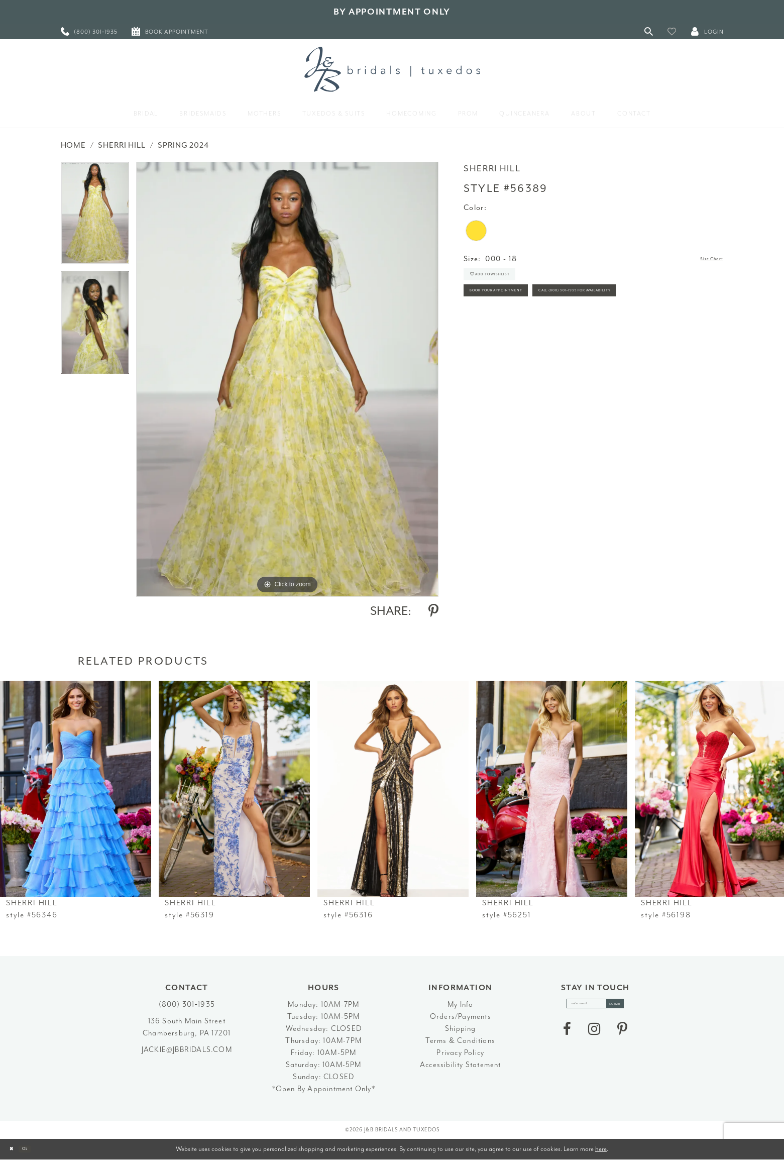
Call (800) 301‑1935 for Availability (540, 338)
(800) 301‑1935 (187, 1004)
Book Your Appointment (519, 310)
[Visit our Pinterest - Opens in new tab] (622, 1036)
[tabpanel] (95, 216)
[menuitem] (89, 31)
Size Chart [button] (703, 259)
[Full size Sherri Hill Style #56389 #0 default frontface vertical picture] (287, 379)
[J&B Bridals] (392, 69)
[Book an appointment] (170, 31)
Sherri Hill (121, 145)
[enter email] (595, 1007)
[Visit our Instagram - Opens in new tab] (594, 1036)
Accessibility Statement (460, 1065)
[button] (672, 31)
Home (73, 145)
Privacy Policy (460, 1053)
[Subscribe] (629, 1007)
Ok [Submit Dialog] (37, 1149)
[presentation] (75, 789)
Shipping (460, 1028)
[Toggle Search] (648, 31)
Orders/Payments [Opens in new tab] (460, 1016)
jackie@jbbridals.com (187, 1049)
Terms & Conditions (460, 1040)
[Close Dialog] (15, 1149)
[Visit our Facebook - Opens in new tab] (567, 1036)
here (601, 1148)
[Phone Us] (89, 31)
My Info (460, 1004)
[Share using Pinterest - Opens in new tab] (433, 611)
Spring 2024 (183, 145)
